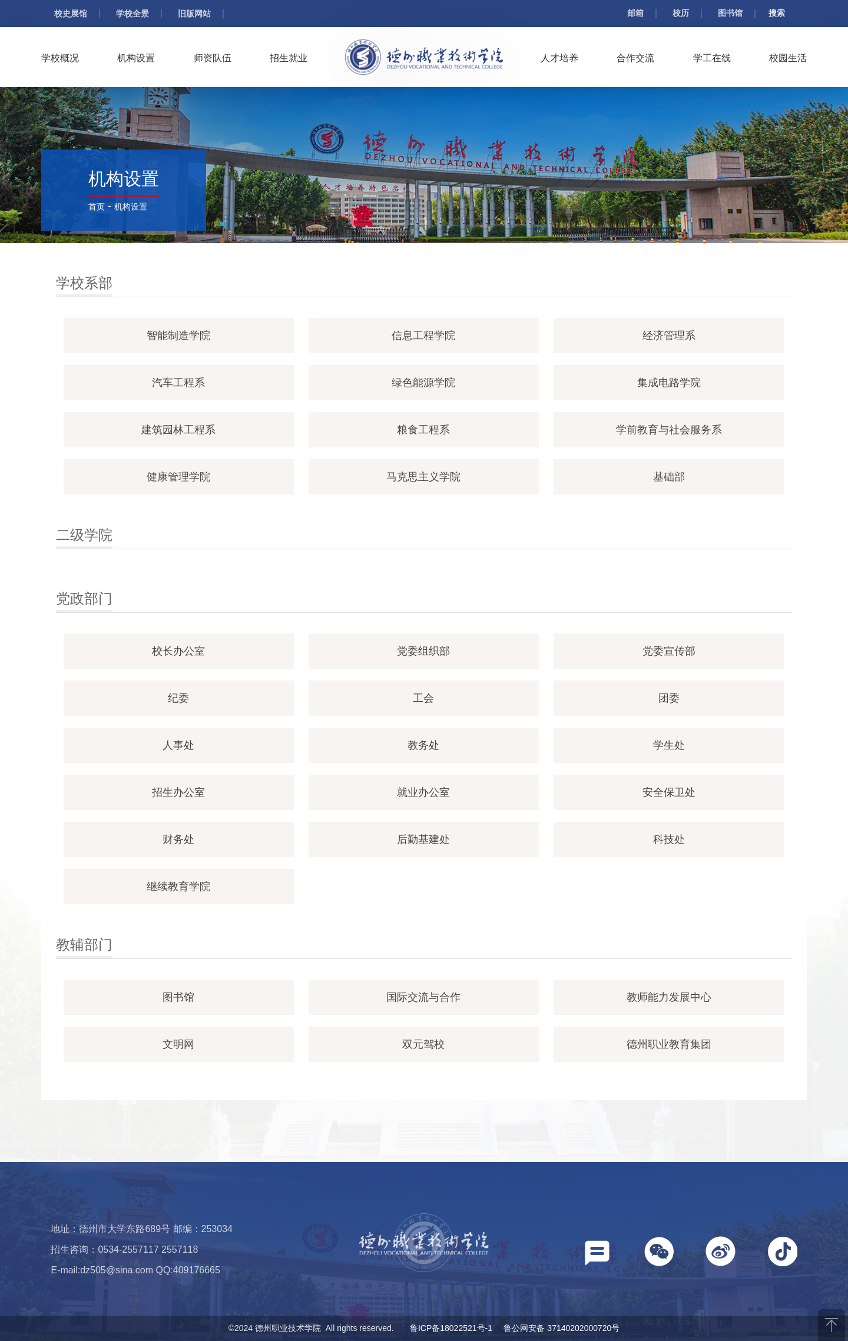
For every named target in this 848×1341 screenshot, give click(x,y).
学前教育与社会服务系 (669, 430)
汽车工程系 (178, 383)
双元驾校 (423, 1044)
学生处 (669, 745)
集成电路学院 (669, 383)
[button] (597, 1255)
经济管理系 (668, 335)
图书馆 (730, 13)
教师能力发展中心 (669, 997)
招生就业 (288, 58)
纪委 (178, 698)
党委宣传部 (668, 651)
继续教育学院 (178, 886)
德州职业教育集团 (669, 1044)
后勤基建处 (423, 839)
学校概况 (60, 58)
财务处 (178, 839)
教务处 (423, 745)
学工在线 (712, 58)
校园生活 (788, 58)
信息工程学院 (423, 335)
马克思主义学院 (423, 477)
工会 (423, 698)
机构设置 (136, 58)
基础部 (669, 477)
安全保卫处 (668, 792)
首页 (96, 206)
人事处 (178, 745)
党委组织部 (423, 651)
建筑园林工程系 (178, 430)
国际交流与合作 (423, 997)
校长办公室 (178, 651)
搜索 (776, 13)
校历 (681, 13)
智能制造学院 (178, 335)
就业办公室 (423, 792)
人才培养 (559, 58)
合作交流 (635, 58)
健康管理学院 (178, 477)
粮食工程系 (423, 430)
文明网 (178, 1044)
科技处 (669, 839)
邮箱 (635, 13)
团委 (669, 698)
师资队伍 (212, 58)
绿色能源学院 (423, 383)
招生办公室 (178, 792)
